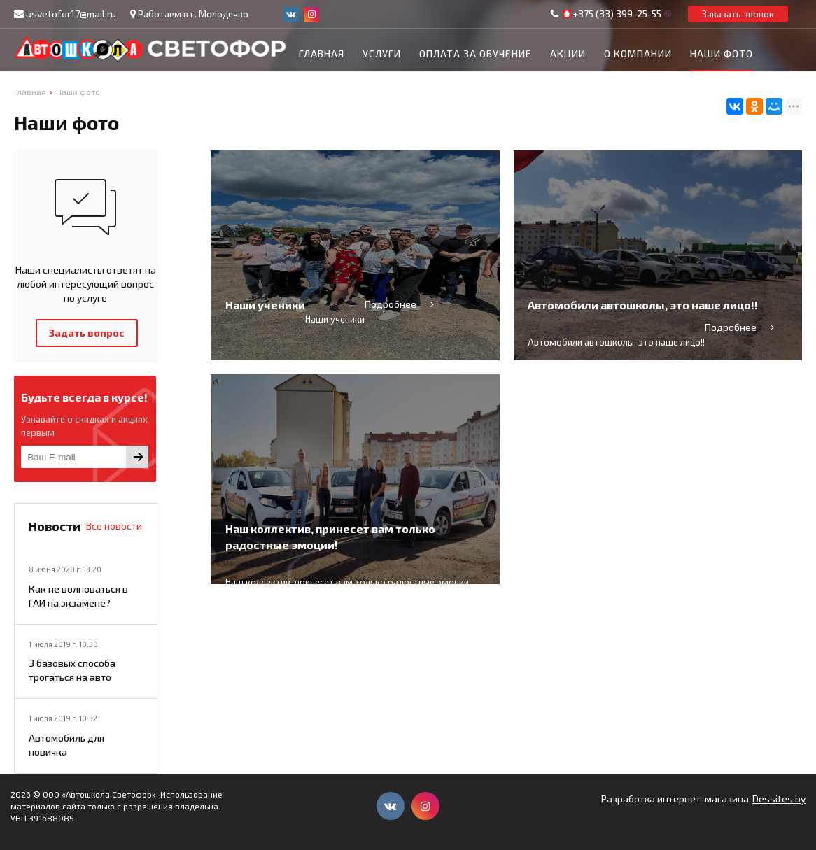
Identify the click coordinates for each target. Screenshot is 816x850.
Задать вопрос (87, 333)
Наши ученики (265, 336)
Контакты (327, 89)
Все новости (114, 526)
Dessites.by (779, 799)
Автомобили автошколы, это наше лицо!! (643, 336)
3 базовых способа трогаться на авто (72, 670)
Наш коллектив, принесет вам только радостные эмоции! (330, 568)
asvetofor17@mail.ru (71, 14)
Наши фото (721, 53)
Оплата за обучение (475, 53)
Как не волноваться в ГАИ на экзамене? (78, 596)
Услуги (382, 53)
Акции (568, 53)
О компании (638, 53)
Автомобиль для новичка (66, 745)
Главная (321, 53)
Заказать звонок (738, 14)
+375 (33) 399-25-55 (617, 14)
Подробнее (401, 335)
